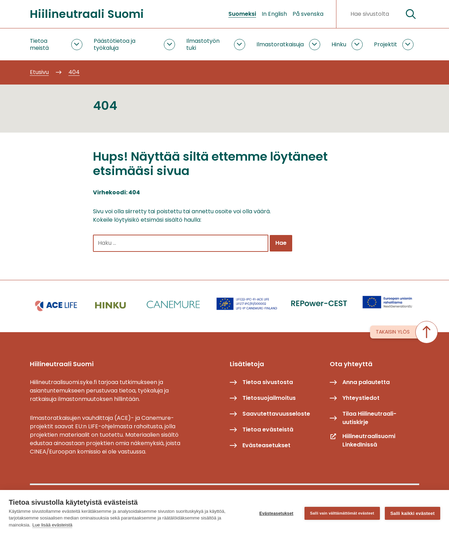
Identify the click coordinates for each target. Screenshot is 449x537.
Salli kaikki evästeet (412, 513)
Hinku (338, 44)
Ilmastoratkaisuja (280, 44)
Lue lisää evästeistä (52, 525)
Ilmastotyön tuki (203, 44)
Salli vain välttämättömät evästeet (342, 513)
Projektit (385, 44)
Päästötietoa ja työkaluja (114, 44)
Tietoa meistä (39, 44)
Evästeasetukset (276, 513)
